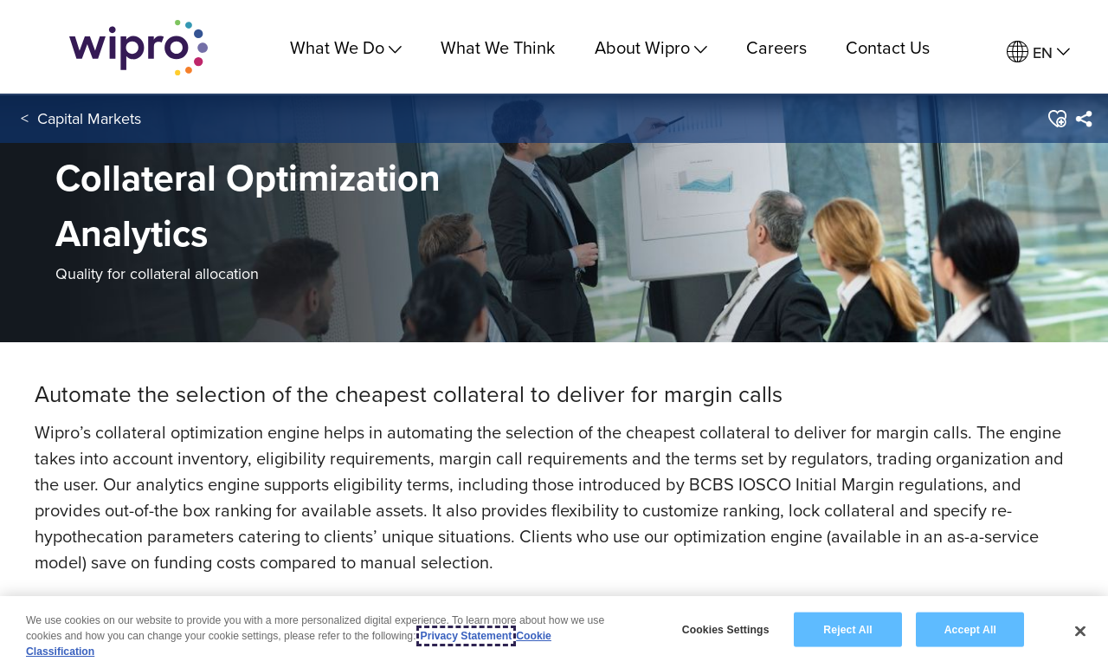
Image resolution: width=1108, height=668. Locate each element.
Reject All (847, 629)
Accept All (970, 629)
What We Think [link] (498, 47)
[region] (554, 632)
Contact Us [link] (888, 47)
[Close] (1080, 631)
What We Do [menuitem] (346, 47)
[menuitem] (1038, 52)
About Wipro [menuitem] (651, 47)
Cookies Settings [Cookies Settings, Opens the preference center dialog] (726, 629)
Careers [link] (776, 47)
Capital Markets (89, 120)
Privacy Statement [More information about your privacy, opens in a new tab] (466, 636)
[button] (1056, 120)
